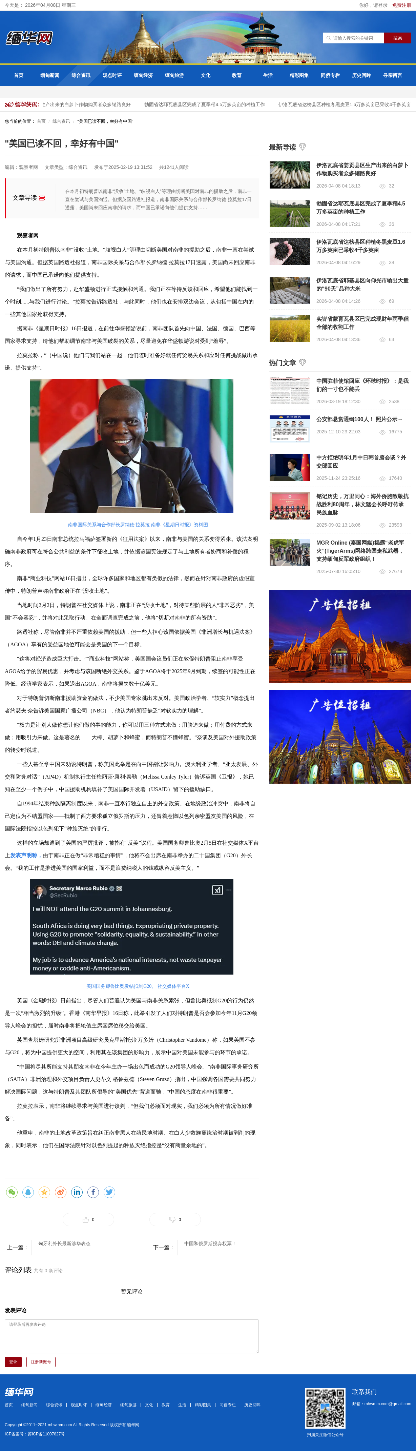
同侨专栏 (330, 75)
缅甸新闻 (49, 75)
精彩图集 (299, 75)
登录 (13, 1361)
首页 (18, 75)
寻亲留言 (392, 75)
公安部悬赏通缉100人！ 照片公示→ (359, 419)
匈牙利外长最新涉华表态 (64, 1243)
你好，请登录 (374, 5)
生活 (268, 75)
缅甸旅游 (174, 75)
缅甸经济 (143, 75)
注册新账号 (41, 1361)
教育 (237, 75)
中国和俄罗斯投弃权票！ (210, 1243)
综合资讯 (80, 75)
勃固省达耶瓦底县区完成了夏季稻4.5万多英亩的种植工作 (208, 104)
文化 (205, 75)
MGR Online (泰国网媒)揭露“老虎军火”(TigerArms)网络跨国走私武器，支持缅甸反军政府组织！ (360, 551)
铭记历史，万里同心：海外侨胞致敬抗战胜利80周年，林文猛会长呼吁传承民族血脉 (362, 504)
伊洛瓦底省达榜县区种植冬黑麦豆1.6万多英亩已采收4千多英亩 (348, 104)
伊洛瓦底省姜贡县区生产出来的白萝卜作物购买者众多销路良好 (67, 104)
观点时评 (112, 75)
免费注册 (401, 5)
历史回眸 (361, 75)
